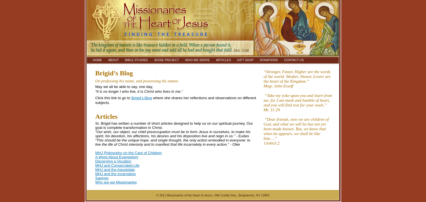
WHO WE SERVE (197, 60)
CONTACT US (294, 60)
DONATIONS (269, 60)
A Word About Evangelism (116, 157)
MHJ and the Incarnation (115, 174)
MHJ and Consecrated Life (117, 165)
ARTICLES (223, 60)
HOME (97, 60)
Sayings (101, 178)
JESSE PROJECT (166, 60)
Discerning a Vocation (113, 161)
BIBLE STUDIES (136, 60)
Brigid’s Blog (141, 98)
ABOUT (113, 60)
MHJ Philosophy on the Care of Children (128, 153)
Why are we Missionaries (116, 182)
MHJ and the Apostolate (115, 170)
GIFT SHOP (245, 60)
